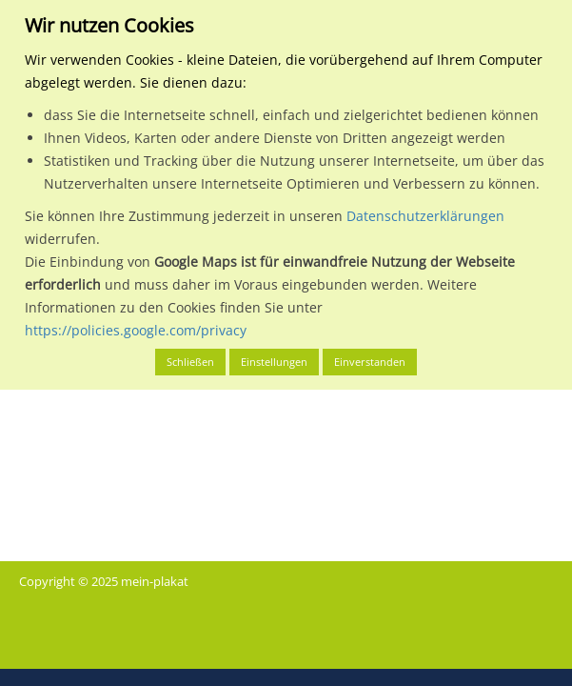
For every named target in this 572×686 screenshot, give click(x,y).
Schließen (190, 361)
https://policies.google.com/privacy (136, 330)
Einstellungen (274, 361)
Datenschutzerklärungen (425, 216)
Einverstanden (369, 361)
